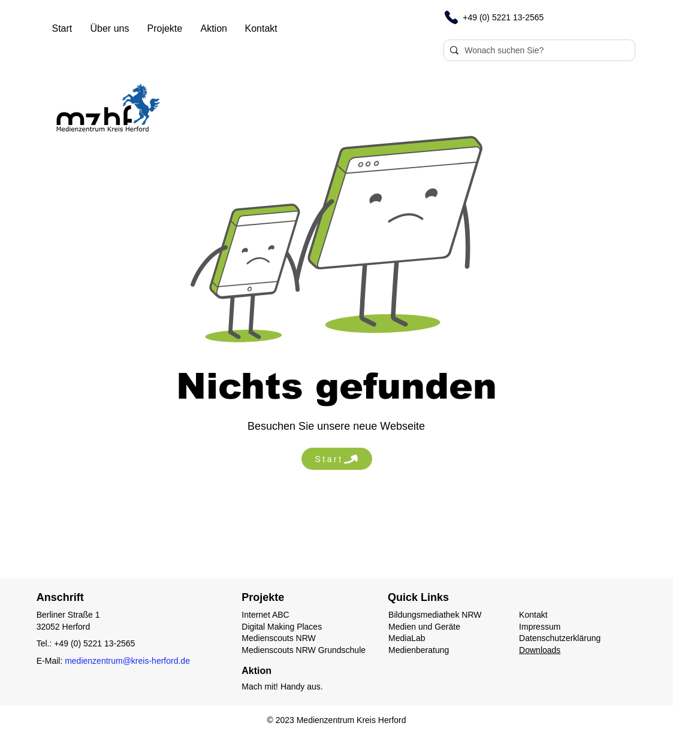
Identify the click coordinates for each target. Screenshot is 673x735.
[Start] (336, 459)
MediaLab (406, 638)
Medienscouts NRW (278, 638)
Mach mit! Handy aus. (282, 686)
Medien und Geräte (424, 626)
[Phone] (450, 17)
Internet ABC (265, 614)
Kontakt (533, 614)
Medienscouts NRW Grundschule (304, 650)
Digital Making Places (282, 626)
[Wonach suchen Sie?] (536, 51)
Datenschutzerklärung (559, 638)
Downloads (539, 650)
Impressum (539, 626)
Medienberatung (418, 650)
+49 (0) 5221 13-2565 (94, 643)
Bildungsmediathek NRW (434, 614)
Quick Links (418, 597)
